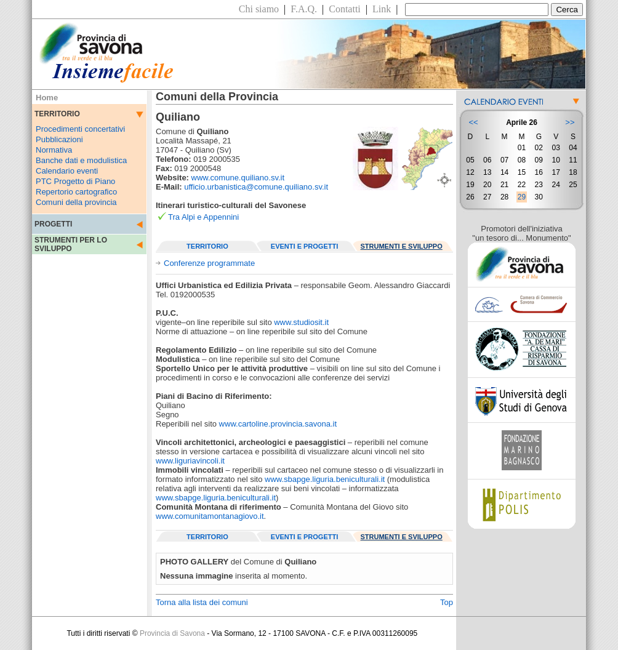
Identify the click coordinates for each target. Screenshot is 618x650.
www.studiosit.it (301, 322)
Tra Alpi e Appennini (203, 217)
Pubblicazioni (59, 139)
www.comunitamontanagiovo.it (210, 516)
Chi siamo (259, 9)
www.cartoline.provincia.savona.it (278, 423)
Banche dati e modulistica (81, 160)
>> (569, 122)
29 (522, 197)
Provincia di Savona (172, 633)
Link (381, 9)
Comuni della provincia (76, 202)
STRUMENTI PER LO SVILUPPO (70, 244)
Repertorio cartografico (76, 191)
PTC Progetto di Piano (75, 181)
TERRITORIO (207, 246)
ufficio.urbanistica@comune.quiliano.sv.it (256, 186)
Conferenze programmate (209, 263)
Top (446, 602)
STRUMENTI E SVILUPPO (402, 246)
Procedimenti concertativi (80, 129)
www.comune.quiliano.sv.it (238, 177)
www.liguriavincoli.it (190, 460)
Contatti (345, 9)
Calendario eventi (67, 170)
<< (473, 122)
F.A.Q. (304, 9)
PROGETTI (53, 224)
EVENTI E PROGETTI (304, 246)
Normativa (54, 149)
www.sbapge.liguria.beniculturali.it (325, 479)
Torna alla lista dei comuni (202, 602)
